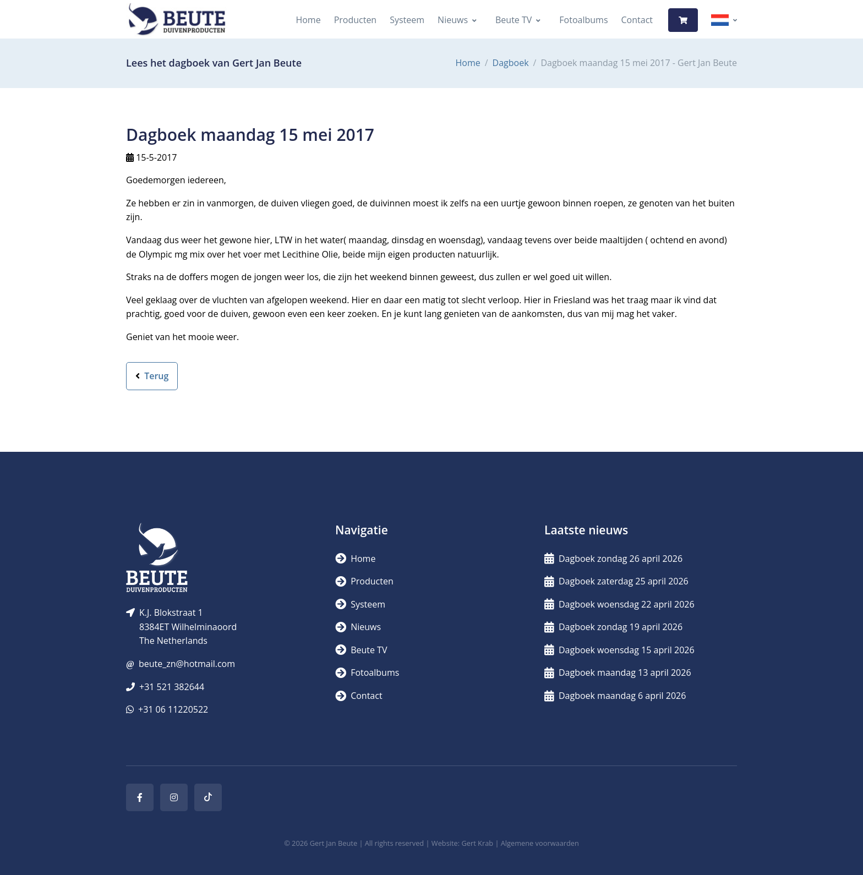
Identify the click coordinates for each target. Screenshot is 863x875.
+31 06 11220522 (173, 709)
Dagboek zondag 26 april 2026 (613, 559)
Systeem (407, 20)
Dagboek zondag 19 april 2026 (613, 627)
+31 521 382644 (171, 687)
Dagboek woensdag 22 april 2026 (619, 604)
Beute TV (513, 20)
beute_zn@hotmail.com (187, 664)
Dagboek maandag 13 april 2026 (617, 672)
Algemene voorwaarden (540, 843)
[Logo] (176, 20)
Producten (355, 20)
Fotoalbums (583, 20)
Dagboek (511, 63)
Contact (637, 20)
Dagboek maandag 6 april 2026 (615, 696)
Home (308, 20)
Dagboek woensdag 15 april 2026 (619, 650)
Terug (151, 376)
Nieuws (453, 20)
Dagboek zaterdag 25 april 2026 (616, 581)
